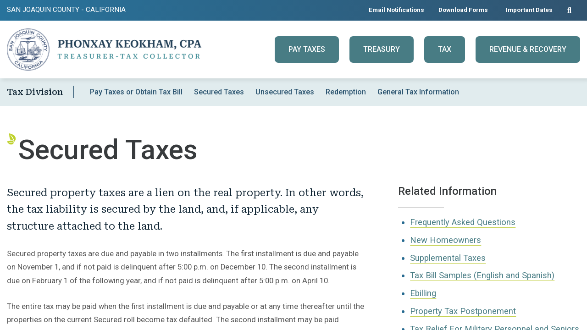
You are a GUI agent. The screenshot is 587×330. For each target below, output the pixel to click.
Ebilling (423, 293)
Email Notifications (396, 9)
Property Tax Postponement (463, 311)
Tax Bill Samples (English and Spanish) (482, 275)
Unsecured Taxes (284, 92)
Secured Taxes (219, 92)
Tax (444, 49)
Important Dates (529, 9)
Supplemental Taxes (448, 258)
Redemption (346, 92)
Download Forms (463, 9)
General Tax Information (418, 92)
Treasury (381, 49)
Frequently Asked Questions (462, 222)
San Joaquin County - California (66, 10)
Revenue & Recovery (527, 49)
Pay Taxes (306, 49)
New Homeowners (445, 240)
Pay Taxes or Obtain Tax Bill (136, 92)
